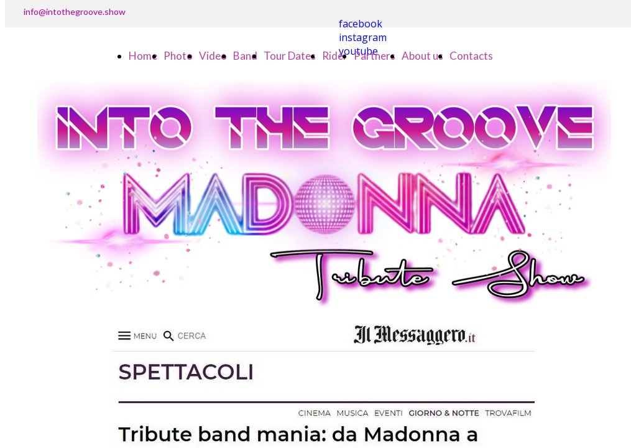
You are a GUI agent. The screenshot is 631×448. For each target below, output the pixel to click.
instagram (363, 37)
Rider (335, 55)
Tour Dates (290, 55)
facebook (360, 23)
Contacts (471, 55)
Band (245, 55)
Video (213, 55)
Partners (374, 55)
